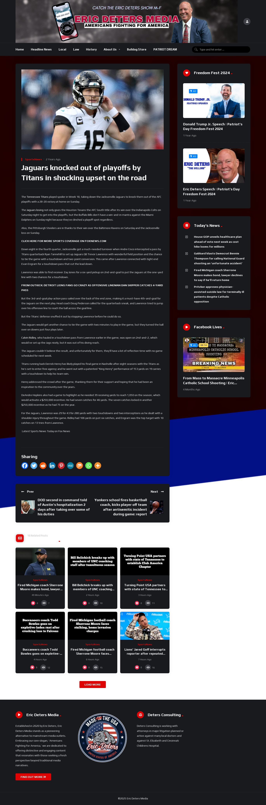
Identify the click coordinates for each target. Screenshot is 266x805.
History (91, 49)
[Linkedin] (52, 465)
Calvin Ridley (28, 337)
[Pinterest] (61, 465)
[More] (97, 465)
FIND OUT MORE (33, 776)
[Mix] (79, 465)
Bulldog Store (136, 49)
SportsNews (33, 159)
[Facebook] (24, 465)
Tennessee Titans (37, 196)
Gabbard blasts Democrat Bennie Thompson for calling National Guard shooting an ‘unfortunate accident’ (219, 258)
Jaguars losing (35, 209)
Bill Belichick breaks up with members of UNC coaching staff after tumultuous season (92, 589)
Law (76, 49)
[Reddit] (43, 465)
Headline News (41, 49)
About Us (110, 49)
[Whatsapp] (88, 465)
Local (62, 49)
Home (20, 49)
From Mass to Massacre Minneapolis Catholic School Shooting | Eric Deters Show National (213, 383)
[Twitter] (33, 465)
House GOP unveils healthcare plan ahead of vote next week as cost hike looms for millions (218, 241)
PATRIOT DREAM (165, 49)
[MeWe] (70, 465)
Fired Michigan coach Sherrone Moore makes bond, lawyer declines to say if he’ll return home (218, 275)
